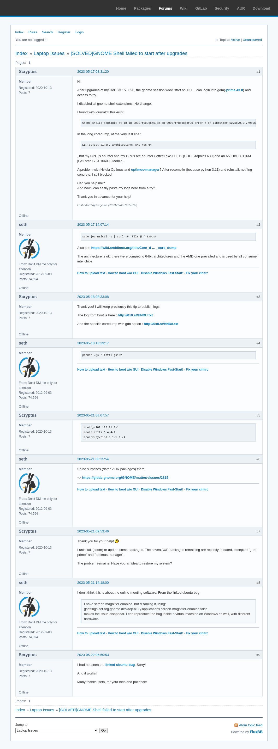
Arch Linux (29, 8)
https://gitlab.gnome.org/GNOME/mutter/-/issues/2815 (125, 478)
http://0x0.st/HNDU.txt (135, 315)
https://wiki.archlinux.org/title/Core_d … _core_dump (133, 248)
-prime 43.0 (234, 90)
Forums (165, 8)
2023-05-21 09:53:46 (93, 531)
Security (222, 8)
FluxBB (256, 732)
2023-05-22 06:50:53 (93, 655)
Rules (32, 32)
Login (79, 32)
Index (19, 32)
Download (261, 8)
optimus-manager (145, 169)
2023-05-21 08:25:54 (93, 459)
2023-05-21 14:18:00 (93, 583)
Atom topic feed (251, 725)
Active (235, 40)
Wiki (184, 8)
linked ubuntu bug (120, 665)
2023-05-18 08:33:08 (93, 297)
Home (121, 8)
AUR (241, 8)
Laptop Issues (49, 53)
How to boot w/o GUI (123, 273)
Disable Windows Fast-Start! (162, 273)
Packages (142, 8)
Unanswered (252, 40)
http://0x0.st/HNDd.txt (161, 324)
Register (64, 32)
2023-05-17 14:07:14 (93, 224)
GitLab (201, 8)
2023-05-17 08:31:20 (93, 71)
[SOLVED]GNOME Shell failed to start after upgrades (129, 53)
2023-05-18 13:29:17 (93, 343)
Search (47, 32)
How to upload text (91, 273)
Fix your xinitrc (197, 273)
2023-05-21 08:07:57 (93, 415)
